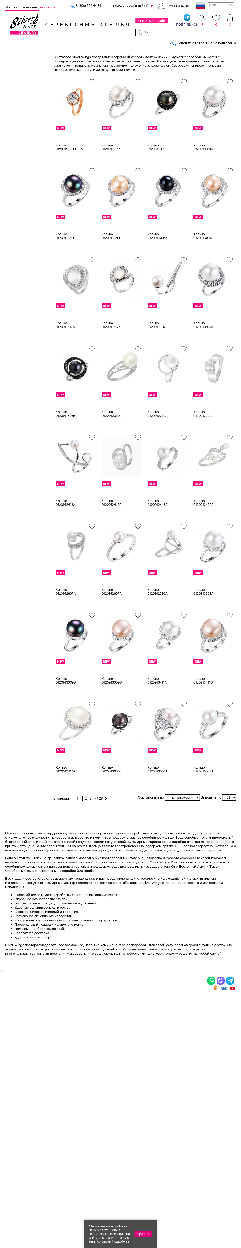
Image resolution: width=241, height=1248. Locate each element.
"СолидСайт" (86, 1199)
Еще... (10, 375)
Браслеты (19, 100)
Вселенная (19, 559)
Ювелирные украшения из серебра (157, 956)
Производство (136, 1110)
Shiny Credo (20, 511)
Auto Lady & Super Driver (30, 493)
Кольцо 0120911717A (65, 359)
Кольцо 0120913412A (65, 803)
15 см (15, 393)
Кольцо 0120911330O (111, 270)
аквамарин (20, 310)
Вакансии (48, 7)
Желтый (17, 231)
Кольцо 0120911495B (157, 270)
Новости (135, 42)
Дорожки (18, 570)
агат (14, 304)
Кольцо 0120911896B (65, 448)
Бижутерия (79, 42)
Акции (129, 1126)
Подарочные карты (20, 159)
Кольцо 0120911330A (203, 181)
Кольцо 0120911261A (111, 181)
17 (13, 422)
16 (13, 404)
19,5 (14, 469)
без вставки (21, 292)
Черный (17, 243)
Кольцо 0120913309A (203, 625)
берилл (17, 327)
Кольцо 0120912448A (158, 536)
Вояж (15, 523)
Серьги (17, 82)
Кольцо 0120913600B (112, 803)
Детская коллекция (21, 141)
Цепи (9, 165)
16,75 (15, 416)
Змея (15, 588)
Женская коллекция (21, 64)
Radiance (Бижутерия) (29, 499)
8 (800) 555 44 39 (86, 6)
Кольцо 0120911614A (157, 359)
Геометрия (19, 565)
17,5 (14, 428)
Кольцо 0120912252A (158, 448)
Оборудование (210, 42)
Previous (56, 902)
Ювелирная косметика (24, 153)
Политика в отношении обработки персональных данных (136, 1174)
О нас (167, 1126)
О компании (187, 42)
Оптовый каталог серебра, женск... (121, 57)
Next (232, 902)
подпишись (187, 20)
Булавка (17, 553)
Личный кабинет (178, 5)
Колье (15, 106)
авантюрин (20, 298)
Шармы (17, 94)
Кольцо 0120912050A (112, 448)
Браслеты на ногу (25, 118)
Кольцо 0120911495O (203, 270)
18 (13, 446)
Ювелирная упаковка (28, 70)
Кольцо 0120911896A (203, 359)
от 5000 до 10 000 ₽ (27, 642)
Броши (16, 112)
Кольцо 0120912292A (203, 448)
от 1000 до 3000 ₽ (26, 630)
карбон (17, 363)
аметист (18, 321)
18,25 (15, 452)
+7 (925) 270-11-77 (165, 1222)
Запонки (18, 129)
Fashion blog (173, 1155)
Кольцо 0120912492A (203, 536)
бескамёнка (21, 333)
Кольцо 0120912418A (65, 536)
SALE (49, 42)
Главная (59, 57)
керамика (19, 369)
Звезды (17, 582)
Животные (19, 576)
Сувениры (13, 147)
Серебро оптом (80, 57)
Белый (16, 225)
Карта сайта (173, 1163)
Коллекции (98, 42)
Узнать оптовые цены (22, 7)
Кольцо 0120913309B (66, 714)
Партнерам (117, 42)
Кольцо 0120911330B (65, 270)
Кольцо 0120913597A (203, 803)
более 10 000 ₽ (23, 648)
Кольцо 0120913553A (158, 803)
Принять (143, 1234)
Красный (18, 237)
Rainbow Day (21, 505)
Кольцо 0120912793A (158, 625)
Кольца (17, 76)
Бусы (15, 123)
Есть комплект (23, 262)
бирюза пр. (20, 339)
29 (186, 74)
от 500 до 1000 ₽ (25, 624)
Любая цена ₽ (22, 612)
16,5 (14, 410)
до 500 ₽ (18, 618)
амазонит (19, 316)
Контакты (168, 42)
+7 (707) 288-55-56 (209, 1230)
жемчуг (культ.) (23, 351)
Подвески (19, 88)
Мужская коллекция (21, 135)
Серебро (18, 201)
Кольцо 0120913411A (157, 714)
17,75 (15, 434)
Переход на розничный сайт (131, 5)
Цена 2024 (19, 273)
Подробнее (120, 1241)
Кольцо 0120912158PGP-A (69, 181)
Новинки (61, 42)
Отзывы (230, 42)
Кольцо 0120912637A (66, 625)
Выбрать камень (32, 42)
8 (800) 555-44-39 (214, 1222)
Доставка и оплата (179, 1110)
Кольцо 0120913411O (203, 714)
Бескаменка (21, 517)
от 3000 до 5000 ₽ (26, 636)
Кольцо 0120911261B (157, 181)
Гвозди (16, 529)
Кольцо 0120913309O (112, 714)
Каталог (11, 42)
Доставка (151, 42)
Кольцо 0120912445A (112, 536)
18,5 (14, 458)
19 (13, 463)
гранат (16, 345)
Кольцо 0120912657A (112, 625)
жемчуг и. (19, 357)
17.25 (15, 440)
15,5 (14, 399)
